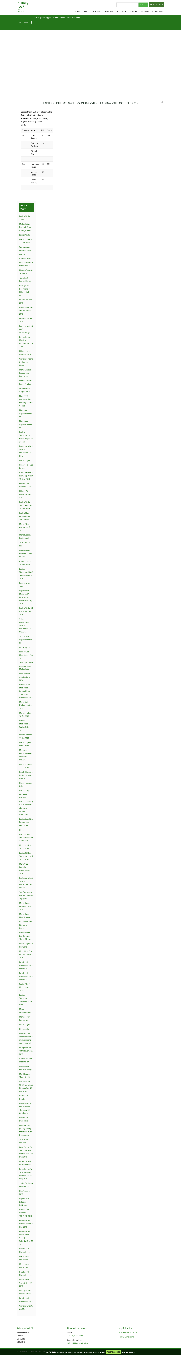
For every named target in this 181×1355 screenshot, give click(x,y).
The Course (121, 11)
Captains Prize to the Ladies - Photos (26, 362)
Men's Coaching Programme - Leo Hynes (26, 372)
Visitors (133, 11)
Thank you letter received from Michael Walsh (26, 665)
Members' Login (156, 5)
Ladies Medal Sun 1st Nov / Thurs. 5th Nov (25, 935)
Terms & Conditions (126, 1336)
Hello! (21, 830)
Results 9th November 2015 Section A (26, 976)
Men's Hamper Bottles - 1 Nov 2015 (25, 906)
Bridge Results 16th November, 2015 (26, 1050)
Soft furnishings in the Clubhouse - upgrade (26, 895)
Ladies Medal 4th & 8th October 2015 (26, 611)
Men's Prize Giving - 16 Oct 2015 (25, 527)
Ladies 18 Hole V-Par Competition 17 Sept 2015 (26, 475)
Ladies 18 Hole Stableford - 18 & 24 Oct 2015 (26, 856)
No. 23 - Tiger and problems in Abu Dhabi (26, 837)
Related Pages (24, 207)
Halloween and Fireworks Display (25, 924)
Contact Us (157, 11)
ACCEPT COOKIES (113, 1352)
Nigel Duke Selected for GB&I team (24, 1201)
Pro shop (145, 11)
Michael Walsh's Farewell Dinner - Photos (26, 553)
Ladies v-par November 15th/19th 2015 (25, 1212)
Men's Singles (25, 460)
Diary (85, 11)
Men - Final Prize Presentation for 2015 (26, 954)
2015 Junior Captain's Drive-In (25, 639)
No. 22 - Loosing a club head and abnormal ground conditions (26, 808)
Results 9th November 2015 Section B (26, 965)
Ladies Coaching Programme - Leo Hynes (26, 822)
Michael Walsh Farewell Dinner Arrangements (25, 227)
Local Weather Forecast (127, 1332)
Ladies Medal (24, 235)
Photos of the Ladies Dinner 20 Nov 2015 (26, 1223)
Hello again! (24, 1029)
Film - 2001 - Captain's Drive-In (25, 413)
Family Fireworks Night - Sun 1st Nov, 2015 (26, 775)
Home (77, 11)
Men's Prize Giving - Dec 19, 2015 (25, 1282)
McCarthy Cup (25, 647)
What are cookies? (128, 1352)
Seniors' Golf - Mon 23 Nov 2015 (25, 987)
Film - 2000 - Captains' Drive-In (25, 424)
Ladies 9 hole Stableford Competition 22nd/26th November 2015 (26, 691)
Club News (96, 11)
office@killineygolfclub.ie (77, 1343)
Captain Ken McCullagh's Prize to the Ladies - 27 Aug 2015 (25, 597)
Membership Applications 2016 (24, 676)
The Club (109, 11)
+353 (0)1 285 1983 (75, 1335)
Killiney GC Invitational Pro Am (25, 494)
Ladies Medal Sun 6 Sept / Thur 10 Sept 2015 (26, 505)
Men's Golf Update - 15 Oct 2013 (25, 705)
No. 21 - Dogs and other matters (24, 793)
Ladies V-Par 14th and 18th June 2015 (26, 310)
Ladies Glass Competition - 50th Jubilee (25, 516)
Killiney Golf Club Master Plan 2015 (26, 654)
